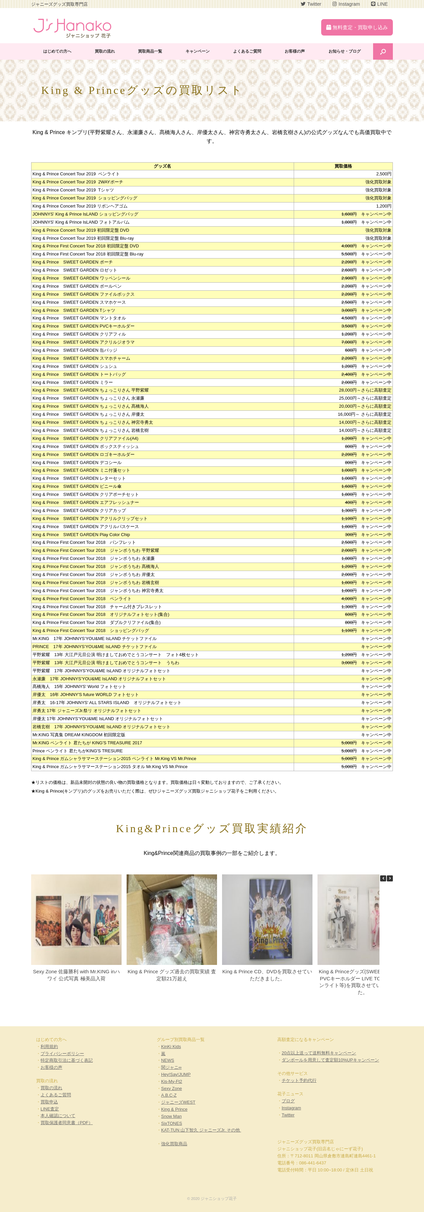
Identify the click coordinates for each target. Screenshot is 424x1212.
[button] (390, 878)
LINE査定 (50, 1108)
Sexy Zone (171, 1088)
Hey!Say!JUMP (176, 1074)
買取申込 (49, 1101)
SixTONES (171, 1123)
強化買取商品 (174, 1143)
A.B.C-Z (168, 1095)
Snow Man (171, 1116)
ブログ (288, 1100)
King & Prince (174, 1109)
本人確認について (58, 1115)
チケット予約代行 (299, 1080)
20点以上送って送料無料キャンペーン (319, 1052)
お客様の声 (295, 51)
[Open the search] (383, 51)
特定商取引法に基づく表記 (67, 1060)
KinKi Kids (171, 1046)
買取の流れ (105, 51)
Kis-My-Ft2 (171, 1081)
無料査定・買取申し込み (357, 27)
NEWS (167, 1060)
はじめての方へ (57, 51)
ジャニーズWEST (178, 1102)
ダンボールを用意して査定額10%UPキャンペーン (330, 1059)
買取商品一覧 (150, 51)
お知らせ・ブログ (345, 51)
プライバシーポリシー (62, 1053)
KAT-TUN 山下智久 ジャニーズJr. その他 (201, 1130)
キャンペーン (198, 51)
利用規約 (49, 1046)
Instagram (291, 1107)
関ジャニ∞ (171, 1067)
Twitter (288, 1114)
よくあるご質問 (247, 51)
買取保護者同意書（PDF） (67, 1122)
